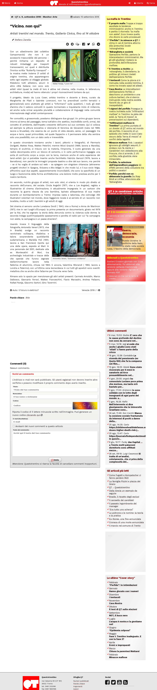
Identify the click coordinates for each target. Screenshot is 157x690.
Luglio (125, 621)
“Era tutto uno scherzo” (121, 509)
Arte (28, 297)
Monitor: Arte (50, 17)
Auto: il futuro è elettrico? (24, 290)
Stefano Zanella (23, 40)
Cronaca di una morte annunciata (126, 522)
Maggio (125, 636)
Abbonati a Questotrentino (122, 257)
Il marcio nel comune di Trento (125, 525)
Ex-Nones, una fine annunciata (125, 519)
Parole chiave (79, 684)
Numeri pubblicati (81, 681)
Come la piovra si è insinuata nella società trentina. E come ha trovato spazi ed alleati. (126, 83)
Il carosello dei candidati (121, 500)
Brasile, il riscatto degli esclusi (124, 497)
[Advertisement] (55, 330)
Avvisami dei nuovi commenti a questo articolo (38, 426)
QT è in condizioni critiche (122, 211)
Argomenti (77, 686)
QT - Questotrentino (119, 487)
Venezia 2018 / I (91, 290)
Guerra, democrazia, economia (129, 233)
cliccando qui (34, 415)
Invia (55, 460)
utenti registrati (63, 380)
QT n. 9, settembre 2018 (28, 17)
